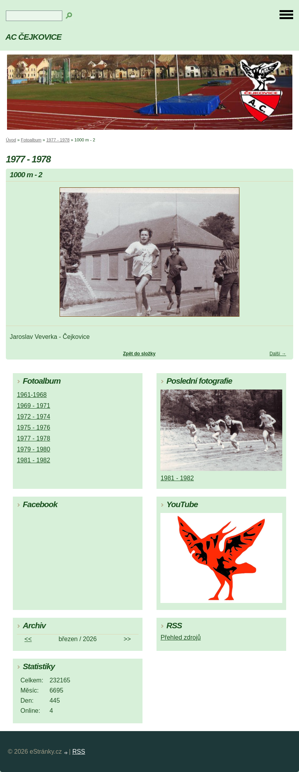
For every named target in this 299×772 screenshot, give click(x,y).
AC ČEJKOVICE (33, 36)
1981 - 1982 (33, 460)
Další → (277, 353)
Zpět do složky (139, 353)
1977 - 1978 (58, 139)
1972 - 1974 (33, 416)
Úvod (11, 139)
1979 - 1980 (33, 449)
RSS (78, 751)
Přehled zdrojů (180, 637)
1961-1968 (32, 394)
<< (28, 639)
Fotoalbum (31, 139)
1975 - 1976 (33, 427)
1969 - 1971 (33, 405)
